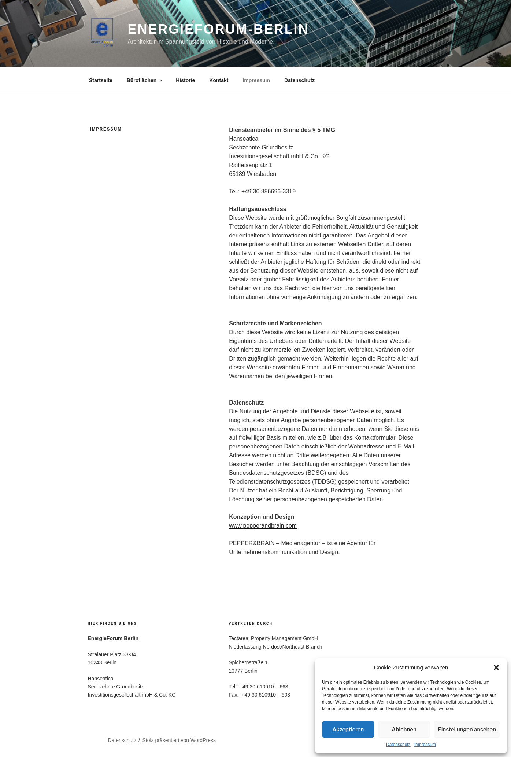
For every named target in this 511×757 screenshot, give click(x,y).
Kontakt (218, 80)
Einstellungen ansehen (467, 729)
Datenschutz (398, 744)
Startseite (100, 80)
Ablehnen (404, 729)
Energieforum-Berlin (218, 29)
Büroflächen (145, 80)
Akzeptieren (348, 729)
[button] (496, 667)
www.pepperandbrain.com (263, 525)
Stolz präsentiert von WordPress (179, 740)
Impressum (425, 744)
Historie (185, 80)
